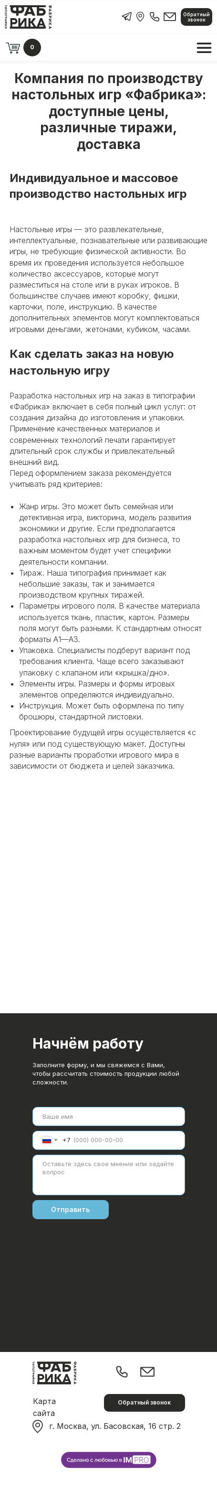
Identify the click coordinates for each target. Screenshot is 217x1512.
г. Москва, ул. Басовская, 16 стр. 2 (115, 1426)
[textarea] (108, 1175)
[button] (196, 17)
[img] (140, 16)
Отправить (70, 1209)
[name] (108, 1116)
